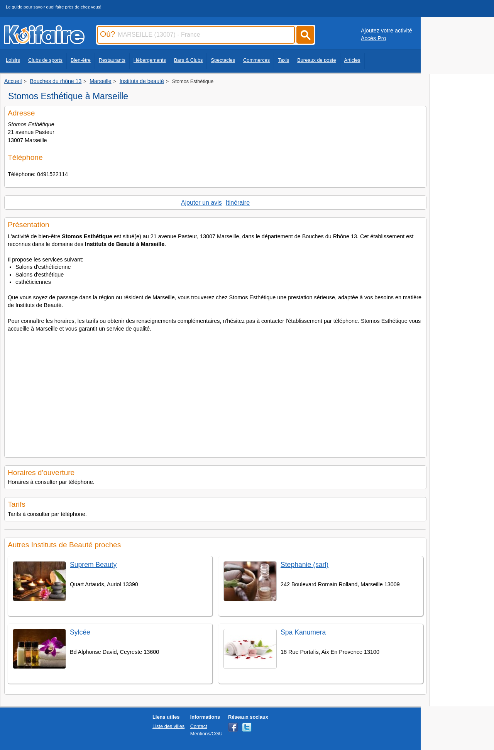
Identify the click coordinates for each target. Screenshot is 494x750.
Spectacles (223, 60)
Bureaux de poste (316, 60)
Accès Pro (373, 38)
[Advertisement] (215, 392)
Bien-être (81, 60)
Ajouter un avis (201, 202)
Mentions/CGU (206, 733)
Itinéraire (238, 202)
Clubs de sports (45, 60)
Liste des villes (168, 726)
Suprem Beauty (93, 564)
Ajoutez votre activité (386, 30)
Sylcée (80, 632)
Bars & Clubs (188, 60)
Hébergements (150, 60)
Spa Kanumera (303, 632)
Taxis (283, 60)
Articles (352, 60)
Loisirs (13, 60)
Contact (198, 726)
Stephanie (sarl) (304, 564)
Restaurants (112, 60)
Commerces (256, 60)
